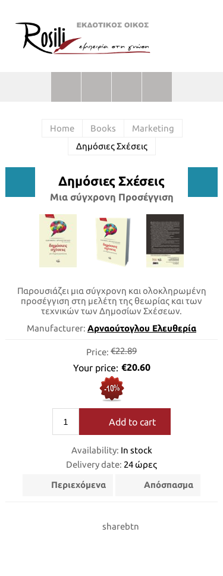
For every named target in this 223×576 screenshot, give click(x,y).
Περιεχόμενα (78, 485)
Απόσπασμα (168, 485)
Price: (97, 351)
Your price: (95, 367)
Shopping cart (127, 87)
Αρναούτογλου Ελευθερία (141, 328)
